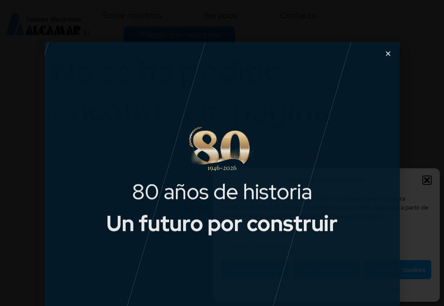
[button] (388, 69)
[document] (222, 153)
